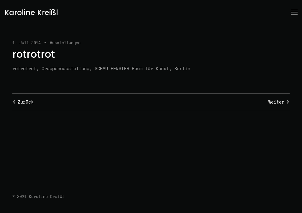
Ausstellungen (65, 43)
